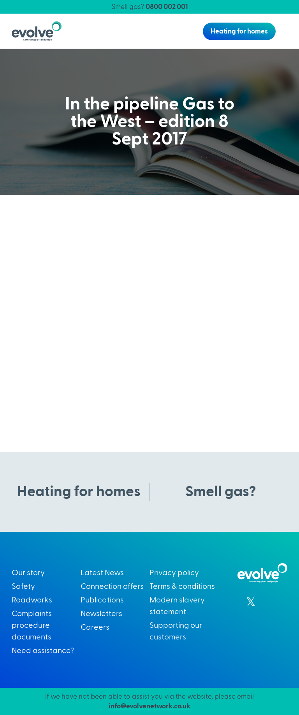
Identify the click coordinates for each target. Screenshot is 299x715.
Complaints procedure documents (32, 625)
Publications (102, 600)
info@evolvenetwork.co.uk (149, 706)
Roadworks (32, 600)
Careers (95, 627)
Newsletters (101, 614)
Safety (23, 586)
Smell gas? (150, 7)
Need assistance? (43, 651)
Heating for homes (239, 31)
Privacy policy (174, 573)
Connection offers (112, 586)
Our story (28, 573)
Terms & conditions (182, 586)
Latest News (102, 573)
